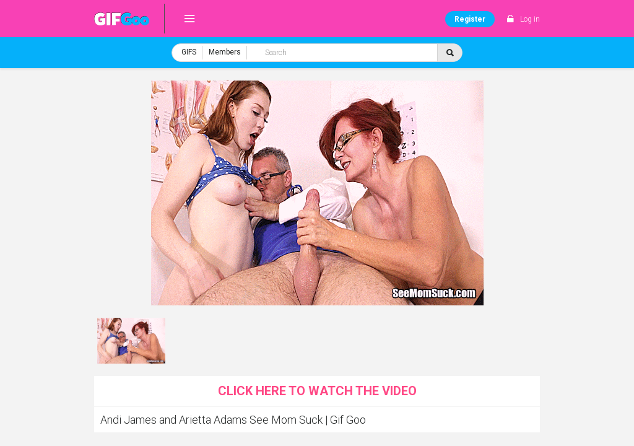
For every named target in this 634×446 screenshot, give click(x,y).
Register (469, 19)
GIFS (188, 52)
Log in (530, 19)
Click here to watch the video (317, 390)
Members (225, 52)
